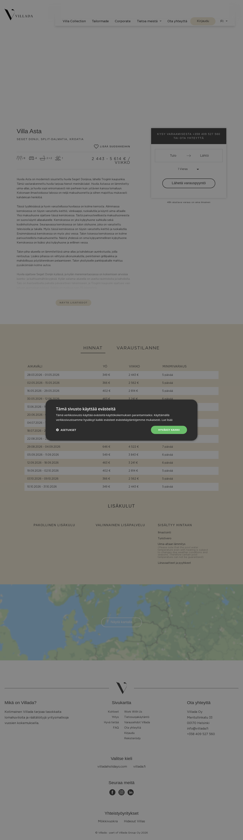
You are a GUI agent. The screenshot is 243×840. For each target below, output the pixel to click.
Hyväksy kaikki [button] (168, 430)
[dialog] (121, 420)
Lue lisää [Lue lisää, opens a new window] (167, 419)
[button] (66, 430)
